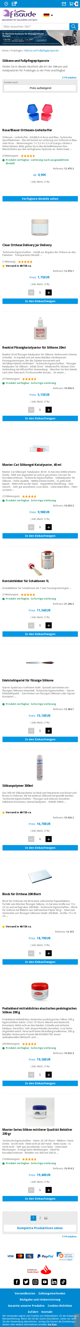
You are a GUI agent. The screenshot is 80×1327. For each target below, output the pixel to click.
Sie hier (52, 1324)
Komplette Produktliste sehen (40, 1228)
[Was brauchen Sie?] (40, 26)
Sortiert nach (11, 82)
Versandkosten (25, 1293)
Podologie (16, 50)
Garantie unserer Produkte (26, 1305)
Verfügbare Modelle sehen (40, 198)
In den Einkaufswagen (40, 301)
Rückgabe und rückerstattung (40, 1299)
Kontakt (46, 1311)
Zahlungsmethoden (51, 1293)
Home (5, 50)
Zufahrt (33, 1311)
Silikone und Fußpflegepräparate (41, 50)
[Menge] (40, 292)
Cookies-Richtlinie (60, 1305)
